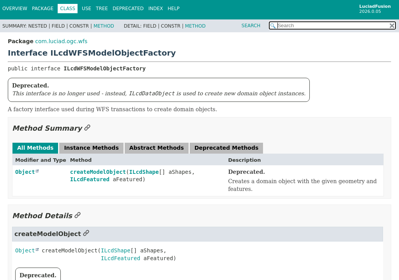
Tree (102, 8)
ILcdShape (144, 172)
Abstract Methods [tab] (156, 148)
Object (25, 172)
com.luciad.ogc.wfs (61, 41)
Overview (14, 8)
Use (86, 8)
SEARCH (251, 25)
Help (174, 8)
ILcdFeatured (89, 179)
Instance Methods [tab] (91, 148)
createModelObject (98, 172)
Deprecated (128, 8)
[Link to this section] (87, 128)
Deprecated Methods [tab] (226, 148)
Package (42, 8)
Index (155, 8)
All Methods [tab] (35, 148)
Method (104, 26)
